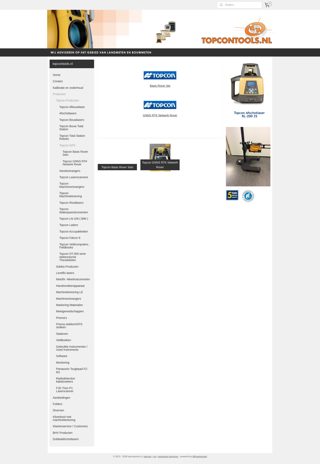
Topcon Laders (68, 225)
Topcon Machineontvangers (71, 185)
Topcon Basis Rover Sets (75, 153)
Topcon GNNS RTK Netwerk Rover (75, 163)
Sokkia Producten (67, 266)
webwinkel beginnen (168, 456)
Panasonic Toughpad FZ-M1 (72, 370)
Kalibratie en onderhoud (68, 87)
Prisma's (61, 317)
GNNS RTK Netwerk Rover (160, 115)
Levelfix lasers (65, 273)
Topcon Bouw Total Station (71, 128)
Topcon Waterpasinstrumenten (73, 210)
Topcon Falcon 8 (69, 237)
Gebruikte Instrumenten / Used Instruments (72, 348)
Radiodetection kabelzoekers (65, 380)
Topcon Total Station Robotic (72, 137)
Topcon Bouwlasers (71, 119)
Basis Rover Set (160, 85)
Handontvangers (69, 170)
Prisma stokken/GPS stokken (69, 326)
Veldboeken (63, 340)
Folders (57, 404)
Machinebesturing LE (69, 292)
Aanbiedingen (61, 397)
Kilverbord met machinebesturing (64, 418)
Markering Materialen (69, 305)
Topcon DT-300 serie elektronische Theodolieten (72, 257)
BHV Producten (63, 432)
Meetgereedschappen (70, 311)
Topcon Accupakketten (73, 231)
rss (154, 456)
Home (56, 75)
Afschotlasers (68, 113)
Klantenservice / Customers (70, 426)
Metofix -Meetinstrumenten (73, 279)
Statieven (62, 333)
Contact (58, 81)
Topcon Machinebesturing (70, 194)
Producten (59, 94)
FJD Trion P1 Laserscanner (64, 389)
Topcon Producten (67, 100)
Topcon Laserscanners (73, 177)
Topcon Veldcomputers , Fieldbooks (74, 246)
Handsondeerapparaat (70, 285)
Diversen (58, 410)
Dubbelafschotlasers (66, 439)
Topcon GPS (67, 145)
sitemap (147, 456)
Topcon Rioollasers (71, 202)
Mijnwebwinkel (199, 456)
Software (61, 356)
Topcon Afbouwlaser (72, 107)
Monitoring (62, 362)
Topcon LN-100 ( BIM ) (73, 218)
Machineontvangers (68, 298)
